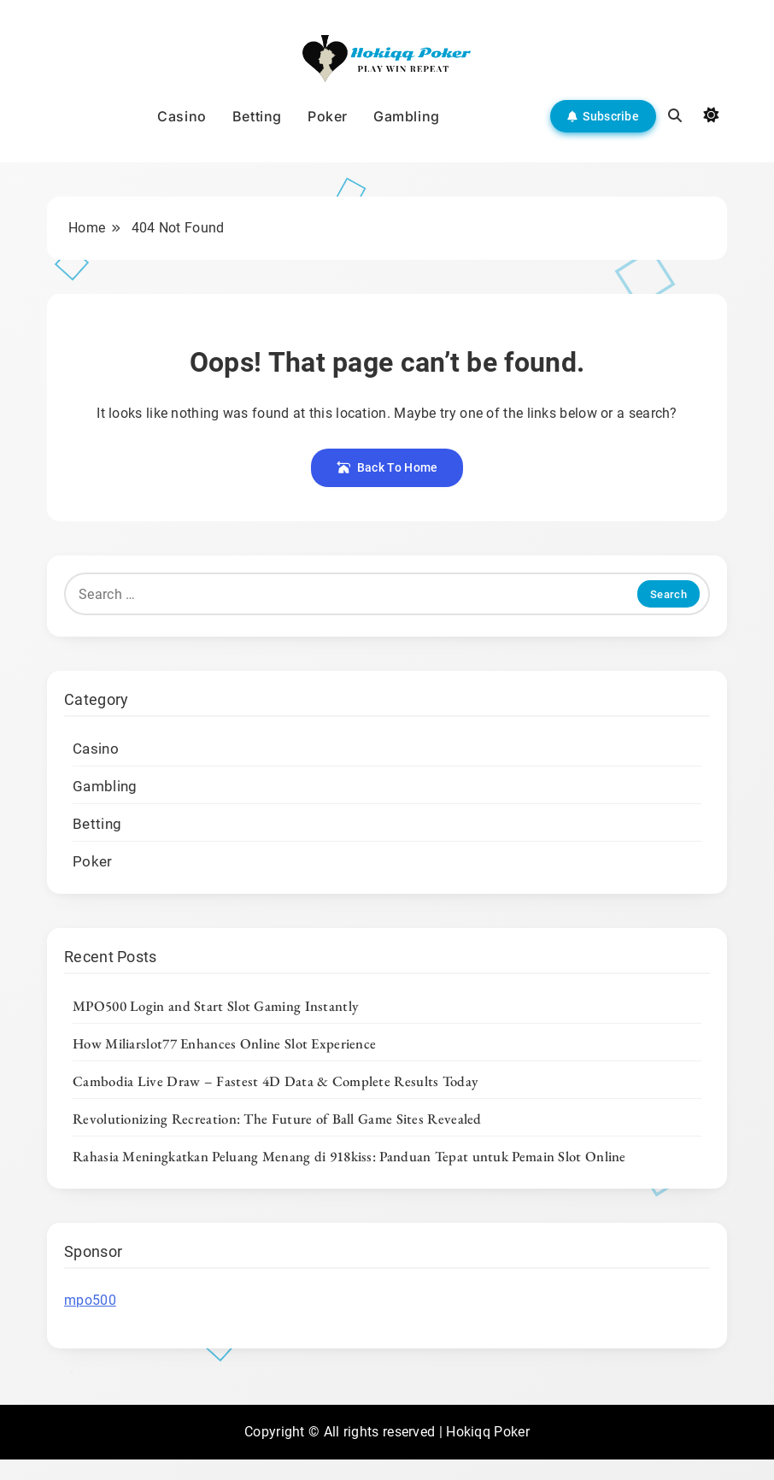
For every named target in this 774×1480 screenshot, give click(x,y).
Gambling (406, 116)
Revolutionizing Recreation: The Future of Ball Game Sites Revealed (277, 1118)
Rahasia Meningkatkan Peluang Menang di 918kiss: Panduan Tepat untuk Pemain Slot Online (349, 1156)
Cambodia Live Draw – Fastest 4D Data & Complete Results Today (275, 1081)
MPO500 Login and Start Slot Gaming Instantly (216, 1005)
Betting (257, 116)
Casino (182, 116)
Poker (328, 116)
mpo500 (90, 1300)
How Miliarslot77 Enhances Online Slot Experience (224, 1043)
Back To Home (387, 467)
